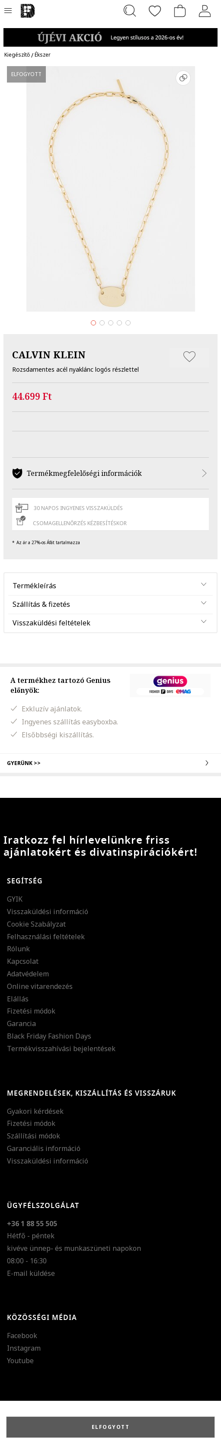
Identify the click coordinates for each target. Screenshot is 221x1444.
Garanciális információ (43, 1148)
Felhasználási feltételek (46, 936)
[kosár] (179, 11)
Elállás (18, 999)
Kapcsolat (22, 961)
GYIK (14, 899)
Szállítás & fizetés (41, 604)
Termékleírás (34, 585)
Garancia (21, 1023)
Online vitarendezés (40, 986)
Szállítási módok (33, 1136)
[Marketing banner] (110, 33)
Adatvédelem (28, 974)
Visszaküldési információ (47, 911)
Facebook (22, 1335)
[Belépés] (205, 11)
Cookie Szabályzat (36, 924)
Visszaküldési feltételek (51, 623)
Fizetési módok (31, 1011)
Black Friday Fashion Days (49, 1036)
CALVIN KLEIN (49, 354)
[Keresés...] (129, 11)
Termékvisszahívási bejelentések (61, 1048)
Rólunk (18, 948)
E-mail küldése (31, 1273)
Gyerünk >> (110, 762)
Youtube (20, 1360)
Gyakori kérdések (35, 1111)
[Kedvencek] (154, 11)
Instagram (24, 1348)
